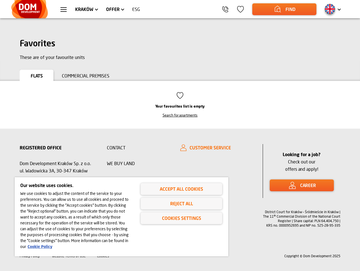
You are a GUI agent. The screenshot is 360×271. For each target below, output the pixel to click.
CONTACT (116, 147)
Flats (37, 75)
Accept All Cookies (181, 189)
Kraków (84, 9)
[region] (121, 216)
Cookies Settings (181, 218)
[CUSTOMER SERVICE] (216, 147)
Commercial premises (85, 75)
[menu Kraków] (63, 10)
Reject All (181, 203)
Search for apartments (180, 115)
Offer (113, 9)
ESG (136, 9)
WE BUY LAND (121, 163)
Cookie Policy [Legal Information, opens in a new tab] (40, 246)
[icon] (240, 9)
